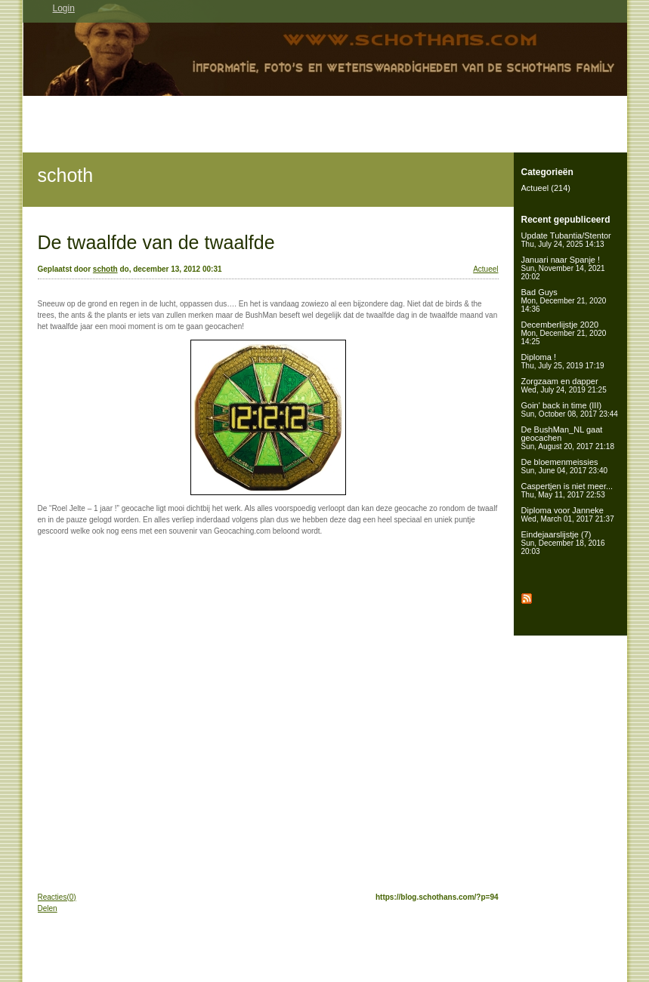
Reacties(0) (57, 897)
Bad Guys (564, 300)
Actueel (485, 269)
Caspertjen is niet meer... (567, 490)
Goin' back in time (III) (569, 409)
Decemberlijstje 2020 (564, 333)
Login (64, 8)
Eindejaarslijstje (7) (563, 543)
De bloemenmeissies (564, 466)
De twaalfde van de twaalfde (156, 242)
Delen (47, 908)
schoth (66, 175)
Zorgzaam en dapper (564, 385)
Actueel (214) (545, 187)
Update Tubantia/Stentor (566, 239)
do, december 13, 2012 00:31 (170, 269)
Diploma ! (562, 361)
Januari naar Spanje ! (563, 268)
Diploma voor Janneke (567, 514)
